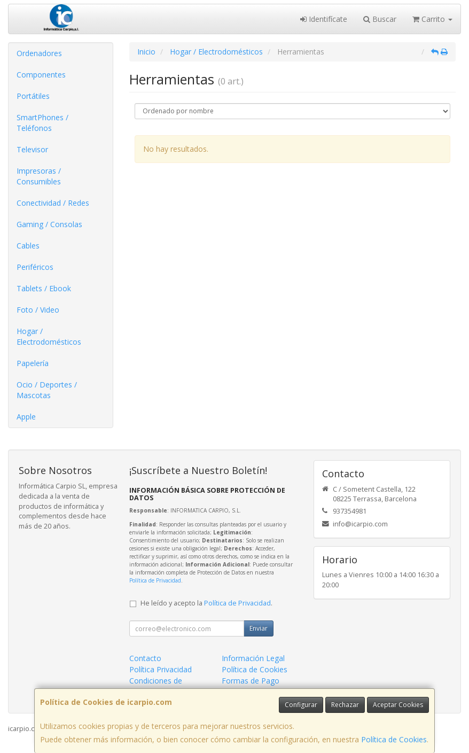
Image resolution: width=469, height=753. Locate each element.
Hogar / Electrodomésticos (49, 336)
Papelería (33, 363)
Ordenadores (39, 53)
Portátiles (33, 96)
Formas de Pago (250, 681)
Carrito (432, 19)
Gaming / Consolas (49, 224)
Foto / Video (38, 310)
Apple (26, 417)
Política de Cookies (394, 739)
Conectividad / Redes (53, 203)
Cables (28, 245)
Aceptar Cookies (398, 704)
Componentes (41, 74)
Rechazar (345, 704)
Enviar (258, 628)
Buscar (379, 19)
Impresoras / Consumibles (39, 176)
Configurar (301, 704)
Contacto (145, 658)
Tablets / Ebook (44, 288)
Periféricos (35, 267)
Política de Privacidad (155, 580)
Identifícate (323, 19)
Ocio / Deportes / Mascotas (47, 389)
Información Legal (253, 658)
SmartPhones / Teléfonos (42, 122)
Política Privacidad (160, 669)
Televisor (32, 149)
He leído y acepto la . (206, 603)
